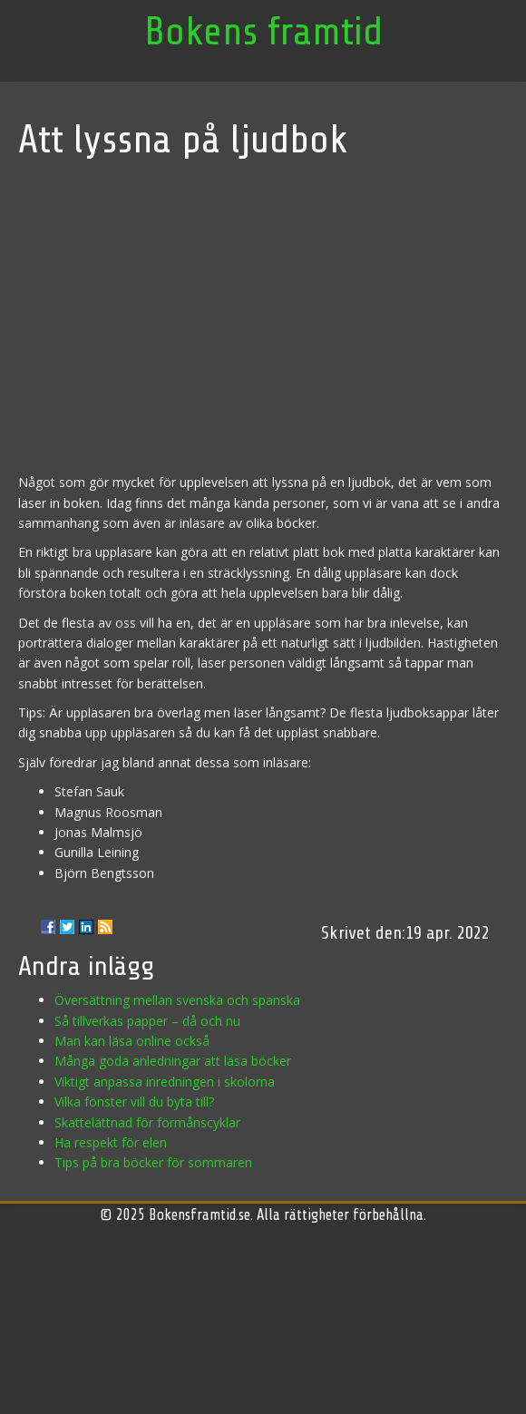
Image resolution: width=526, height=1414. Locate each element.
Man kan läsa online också (131, 1040)
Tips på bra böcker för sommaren (153, 1162)
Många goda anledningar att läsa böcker (172, 1060)
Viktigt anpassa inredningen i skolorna (164, 1081)
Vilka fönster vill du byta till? (134, 1101)
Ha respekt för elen (110, 1142)
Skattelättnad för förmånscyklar (147, 1122)
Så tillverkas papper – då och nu (147, 1020)
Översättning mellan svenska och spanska (177, 1000)
